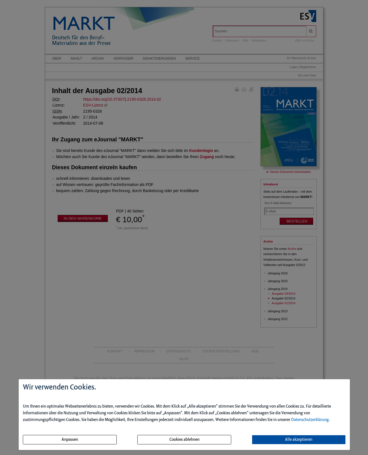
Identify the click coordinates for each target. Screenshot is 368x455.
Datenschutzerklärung (310, 420)
